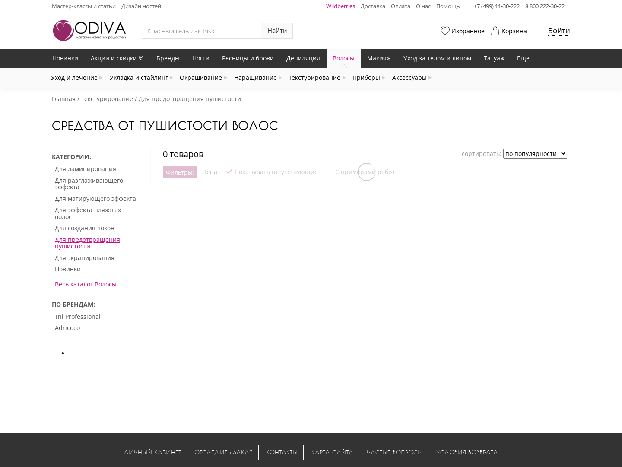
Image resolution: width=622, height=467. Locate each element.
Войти (559, 30)
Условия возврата (467, 452)
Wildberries (340, 6)
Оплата (400, 6)
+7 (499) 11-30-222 (497, 6)
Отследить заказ (223, 452)
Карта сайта (332, 452)
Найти (277, 30)
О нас (423, 6)
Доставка (373, 6)
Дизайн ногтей (141, 6)
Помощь (448, 6)
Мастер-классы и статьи (84, 6)
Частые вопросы (395, 452)
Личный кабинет (152, 452)
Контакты (282, 452)
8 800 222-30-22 (545, 6)
